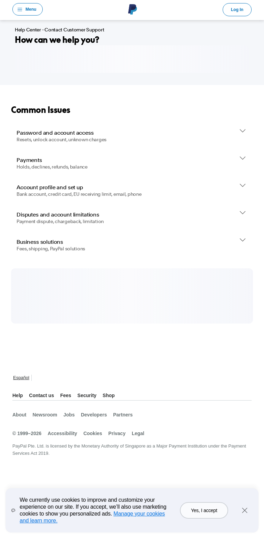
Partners (123, 414)
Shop (109, 395)
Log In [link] (237, 9)
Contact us (41, 395)
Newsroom (44, 414)
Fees (65, 395)
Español (21, 377)
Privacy (116, 433)
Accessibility (62, 433)
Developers (94, 414)
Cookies (92, 433)
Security (87, 395)
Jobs (69, 414)
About (19, 414)
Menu (31, 9)
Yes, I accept (204, 510)
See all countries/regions (38, 378)
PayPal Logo (132, 9)
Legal (138, 433)
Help (17, 395)
